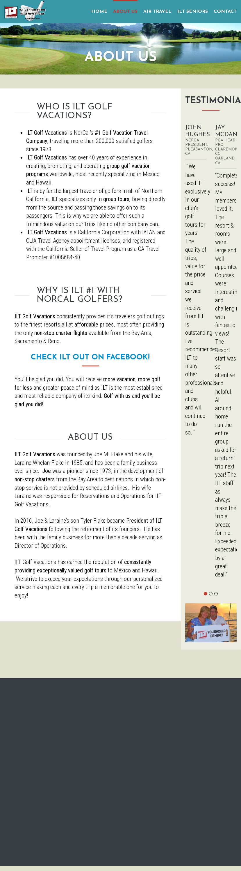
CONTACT (225, 11)
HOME (99, 11)
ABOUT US (125, 11)
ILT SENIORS (192, 11)
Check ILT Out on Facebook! (90, 357)
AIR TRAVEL (157, 11)
